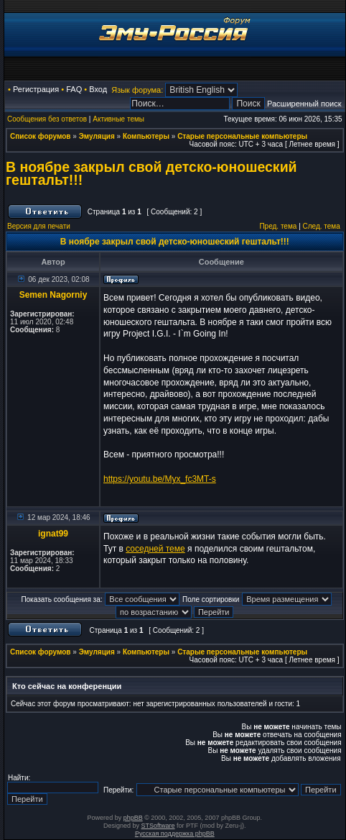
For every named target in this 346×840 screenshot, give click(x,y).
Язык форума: (137, 90)
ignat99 (53, 534)
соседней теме (155, 549)
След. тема (321, 226)
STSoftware (158, 825)
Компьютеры (146, 136)
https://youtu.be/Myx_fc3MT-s (159, 479)
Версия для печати (38, 226)
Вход (98, 89)
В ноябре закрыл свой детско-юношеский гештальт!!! (151, 173)
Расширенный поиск (304, 103)
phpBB (133, 817)
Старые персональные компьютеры (242, 136)
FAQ (74, 89)
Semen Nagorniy (53, 295)
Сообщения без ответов (47, 119)
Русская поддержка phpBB (175, 833)
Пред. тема (277, 226)
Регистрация (36, 89)
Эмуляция (97, 136)
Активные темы (118, 119)
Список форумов (40, 136)
